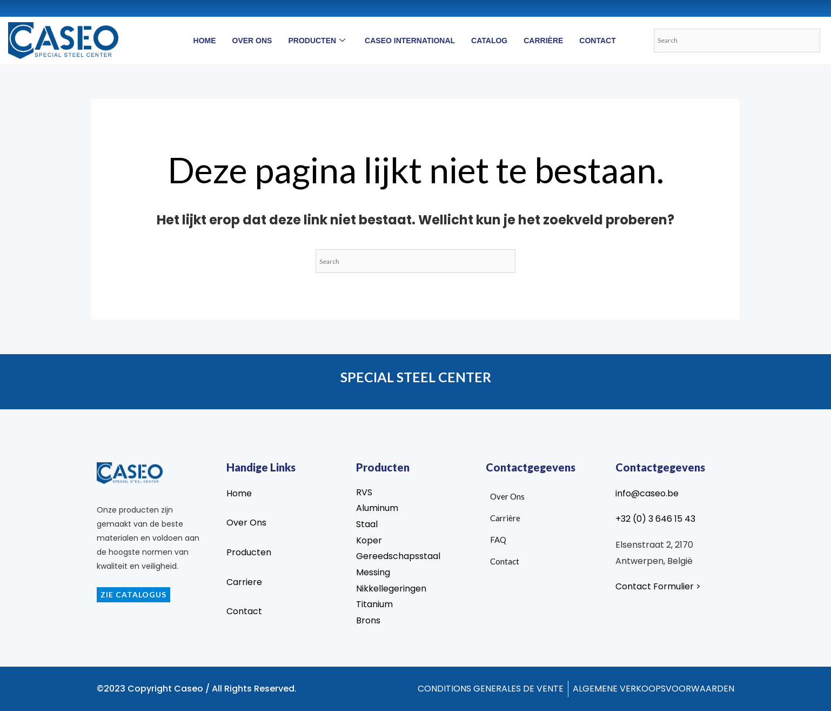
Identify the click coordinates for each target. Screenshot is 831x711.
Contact (597, 40)
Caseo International (410, 40)
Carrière (543, 40)
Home (204, 40)
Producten (316, 40)
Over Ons (252, 40)
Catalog (489, 40)
